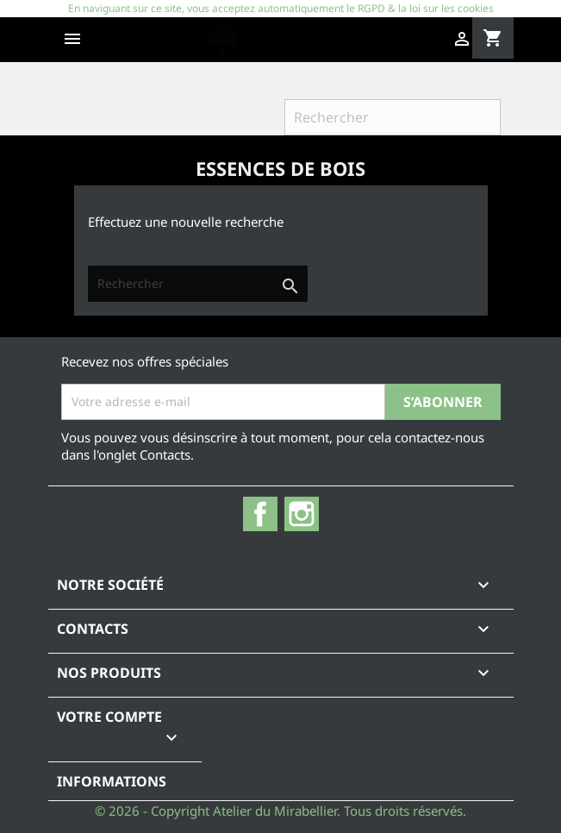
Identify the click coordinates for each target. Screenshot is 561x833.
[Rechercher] (392, 117)
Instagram (301, 514)
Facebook (260, 514)
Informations (111, 781)
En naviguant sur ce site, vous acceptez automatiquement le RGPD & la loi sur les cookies (281, 8)
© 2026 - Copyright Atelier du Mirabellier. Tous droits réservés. (280, 810)
